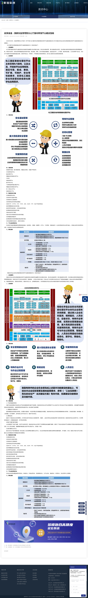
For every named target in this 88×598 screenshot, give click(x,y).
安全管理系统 (4, 579)
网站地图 (62, 596)
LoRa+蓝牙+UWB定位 (22, 581)
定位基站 (35, 575)
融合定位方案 (20, 569)
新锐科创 (58, 596)
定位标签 (35, 577)
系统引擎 (3, 569)
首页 (7, 20)
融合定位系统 (4, 573)
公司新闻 (15, 16)
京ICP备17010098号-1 (51, 596)
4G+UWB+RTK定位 (21, 583)
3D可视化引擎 (4, 577)
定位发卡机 (35, 579)
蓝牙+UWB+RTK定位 (21, 579)
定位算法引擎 (4, 575)
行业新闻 (44, 16)
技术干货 (72, 16)
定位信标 (35, 573)
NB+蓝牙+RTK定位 (21, 577)
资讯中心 (11, 20)
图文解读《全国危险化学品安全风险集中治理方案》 (19, 545)
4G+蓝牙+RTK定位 (21, 575)
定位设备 (35, 569)
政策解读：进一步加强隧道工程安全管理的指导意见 (19, 547)
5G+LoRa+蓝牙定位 (21, 573)
